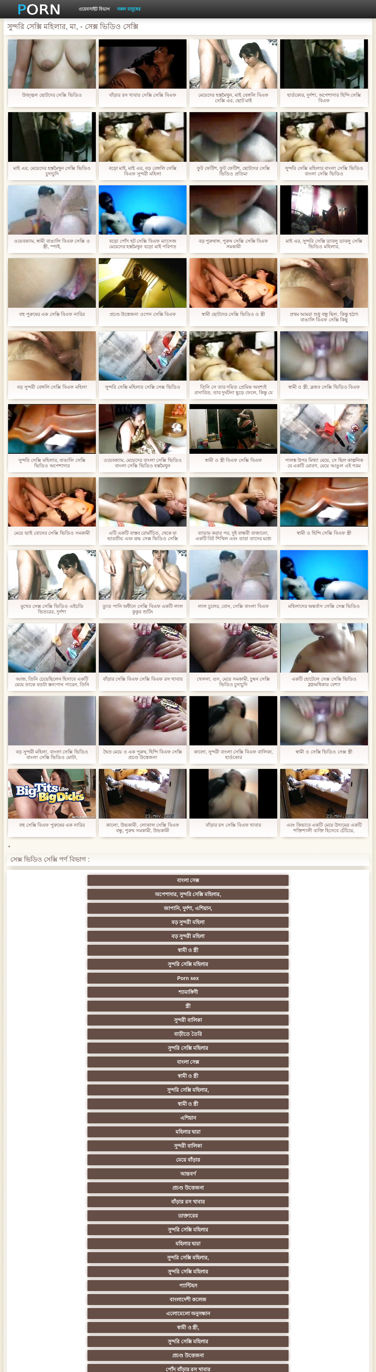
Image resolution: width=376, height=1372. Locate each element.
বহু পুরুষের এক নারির (224, 1059)
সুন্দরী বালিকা (224, 919)
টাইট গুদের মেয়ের (80, 1017)
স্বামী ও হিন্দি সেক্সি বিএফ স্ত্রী (324, 533)
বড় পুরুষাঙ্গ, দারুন (152, 1045)
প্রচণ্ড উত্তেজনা (224, 961)
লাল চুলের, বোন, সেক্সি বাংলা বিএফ (233, 606)
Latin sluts (80, 1171)
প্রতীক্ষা (152, 1031)
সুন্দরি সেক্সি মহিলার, (296, 933)
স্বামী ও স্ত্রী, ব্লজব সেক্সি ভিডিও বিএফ (324, 387)
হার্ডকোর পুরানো (80, 1101)
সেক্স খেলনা (224, 1241)
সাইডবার (152, 1185)
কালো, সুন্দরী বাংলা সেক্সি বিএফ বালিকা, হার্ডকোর (233, 754)
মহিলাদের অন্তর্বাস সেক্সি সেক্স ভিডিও (324, 606)
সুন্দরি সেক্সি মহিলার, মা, (151, 1171)
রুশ (152, 1269)
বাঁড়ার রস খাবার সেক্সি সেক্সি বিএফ (142, 95)
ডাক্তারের (80, 975)
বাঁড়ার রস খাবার (296, 961)
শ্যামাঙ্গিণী (80, 919)
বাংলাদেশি (80, 1143)
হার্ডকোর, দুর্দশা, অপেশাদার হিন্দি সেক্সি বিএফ (324, 97)
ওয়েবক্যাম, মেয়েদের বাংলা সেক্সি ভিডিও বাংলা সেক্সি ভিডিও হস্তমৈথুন (143, 462)
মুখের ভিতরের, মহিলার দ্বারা (296, 1269)
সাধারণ (295, 1199)
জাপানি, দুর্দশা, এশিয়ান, (224, 891)
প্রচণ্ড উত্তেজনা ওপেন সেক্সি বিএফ (142, 314)
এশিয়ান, (80, 1269)
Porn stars (295, 1073)
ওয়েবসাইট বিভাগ (94, 9)
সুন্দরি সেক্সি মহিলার (224, 905)
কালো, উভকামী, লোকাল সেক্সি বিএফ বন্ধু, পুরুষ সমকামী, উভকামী (142, 827)
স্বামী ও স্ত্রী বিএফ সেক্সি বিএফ (233, 460)
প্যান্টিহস (152, 989)
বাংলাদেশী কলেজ (224, 989)
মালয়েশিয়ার (295, 1255)
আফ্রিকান (296, 1283)
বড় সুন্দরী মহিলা (295, 891)
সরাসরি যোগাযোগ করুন (80, 1255)
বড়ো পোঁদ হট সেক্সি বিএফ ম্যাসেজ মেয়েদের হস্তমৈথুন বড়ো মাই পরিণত (142, 243)
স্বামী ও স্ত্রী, (80, 1003)
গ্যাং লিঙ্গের (224, 1157)
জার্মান (152, 1129)
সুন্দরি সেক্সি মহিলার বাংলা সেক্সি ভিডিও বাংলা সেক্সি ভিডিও (324, 171)
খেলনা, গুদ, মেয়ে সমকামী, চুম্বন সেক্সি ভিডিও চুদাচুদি (233, 681)
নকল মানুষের (128, 9)
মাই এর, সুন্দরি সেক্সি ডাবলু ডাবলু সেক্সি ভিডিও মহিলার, (324, 243)
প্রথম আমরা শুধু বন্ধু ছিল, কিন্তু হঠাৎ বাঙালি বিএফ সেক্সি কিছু (324, 316)
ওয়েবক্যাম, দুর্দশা (152, 1017)
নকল (296, 1115)
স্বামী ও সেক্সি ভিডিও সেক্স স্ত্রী (324, 752)
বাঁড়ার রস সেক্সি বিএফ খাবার (233, 825)
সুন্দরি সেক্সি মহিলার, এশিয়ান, (152, 1143)
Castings (296, 1213)
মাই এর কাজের (80, 1213)
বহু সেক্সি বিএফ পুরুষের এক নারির (52, 825)
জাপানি (296, 1101)
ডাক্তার (152, 1283)
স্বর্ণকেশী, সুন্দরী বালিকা (152, 1101)
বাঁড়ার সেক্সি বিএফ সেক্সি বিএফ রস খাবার (143, 679)
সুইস (152, 1241)
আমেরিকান (224, 1227)
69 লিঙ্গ (296, 1241)
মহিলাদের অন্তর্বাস (80, 1087)
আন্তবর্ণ (152, 961)
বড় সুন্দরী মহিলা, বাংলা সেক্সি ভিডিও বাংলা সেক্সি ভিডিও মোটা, (52, 754)
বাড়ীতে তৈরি (296, 919)
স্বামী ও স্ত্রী (152, 905)
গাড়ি (296, 1087)
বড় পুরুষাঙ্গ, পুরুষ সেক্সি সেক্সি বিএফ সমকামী (233, 243)
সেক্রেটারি (80, 1241)
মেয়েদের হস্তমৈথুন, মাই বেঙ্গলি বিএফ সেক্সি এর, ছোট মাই (233, 97)
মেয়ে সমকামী (80, 1031)
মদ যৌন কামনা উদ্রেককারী (80, 1129)
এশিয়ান (152, 947)
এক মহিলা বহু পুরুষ (296, 1129)
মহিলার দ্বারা (223, 947)
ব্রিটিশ (80, 1059)
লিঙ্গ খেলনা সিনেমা (80, 1283)
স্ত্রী (152, 919)
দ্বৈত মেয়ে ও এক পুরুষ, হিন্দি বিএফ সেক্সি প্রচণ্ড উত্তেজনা (142, 754)
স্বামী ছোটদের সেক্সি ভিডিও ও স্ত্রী (233, 314)
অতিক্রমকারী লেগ (152, 1157)
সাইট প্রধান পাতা (320, 1360)
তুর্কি (223, 1129)
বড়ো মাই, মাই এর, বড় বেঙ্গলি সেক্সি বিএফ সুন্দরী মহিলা (143, 171)
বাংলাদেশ (224, 1031)
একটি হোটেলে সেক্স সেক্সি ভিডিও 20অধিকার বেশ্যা (324, 681)
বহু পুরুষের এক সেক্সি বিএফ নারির (52, 314)
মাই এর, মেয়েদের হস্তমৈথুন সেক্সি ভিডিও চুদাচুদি (52, 171)
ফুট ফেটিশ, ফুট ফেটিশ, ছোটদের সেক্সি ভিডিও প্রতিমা (233, 171)
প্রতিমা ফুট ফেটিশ (80, 1157)
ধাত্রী (152, 1059)
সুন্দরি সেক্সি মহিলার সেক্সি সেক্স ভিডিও (142, 387)
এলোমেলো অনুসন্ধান (296, 989)
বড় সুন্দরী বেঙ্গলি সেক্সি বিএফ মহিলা (52, 387)
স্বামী (223, 1297)
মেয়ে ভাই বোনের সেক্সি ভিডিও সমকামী (52, 533)
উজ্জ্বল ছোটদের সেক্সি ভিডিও (52, 95)
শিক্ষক (224, 1115)
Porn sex (296, 905)
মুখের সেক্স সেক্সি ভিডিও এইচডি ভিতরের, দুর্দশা (52, 608)
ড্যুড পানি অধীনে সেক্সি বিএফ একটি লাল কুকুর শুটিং (142, 608)
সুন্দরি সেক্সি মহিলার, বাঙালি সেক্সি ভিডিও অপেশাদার (51, 462)
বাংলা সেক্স (80, 891)
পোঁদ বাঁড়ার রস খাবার (295, 1003)
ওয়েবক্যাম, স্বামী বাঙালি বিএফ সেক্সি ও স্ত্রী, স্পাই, (52, 243)
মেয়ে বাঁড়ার (80, 961)
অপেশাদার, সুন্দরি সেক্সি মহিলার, (152, 881)
